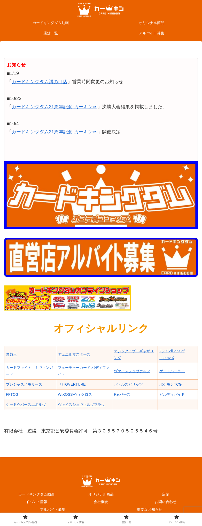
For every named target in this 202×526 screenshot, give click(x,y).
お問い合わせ (165, 502)
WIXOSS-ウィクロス (75, 394)
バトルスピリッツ (128, 384)
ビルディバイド (172, 394)
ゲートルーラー (172, 371)
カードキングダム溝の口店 (39, 81)
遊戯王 (11, 354)
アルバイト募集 (52, 509)
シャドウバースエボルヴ (26, 404)
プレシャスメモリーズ (24, 384)
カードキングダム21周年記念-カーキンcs (54, 106)
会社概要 (101, 502)
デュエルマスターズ (74, 354)
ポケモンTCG (170, 384)
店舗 (165, 494)
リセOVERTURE (72, 384)
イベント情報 (36, 502)
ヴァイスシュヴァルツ (132, 371)
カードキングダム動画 (36, 494)
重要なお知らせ (149, 509)
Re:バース (122, 394)
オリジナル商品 (101, 494)
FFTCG (12, 394)
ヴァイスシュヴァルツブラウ (81, 404)
